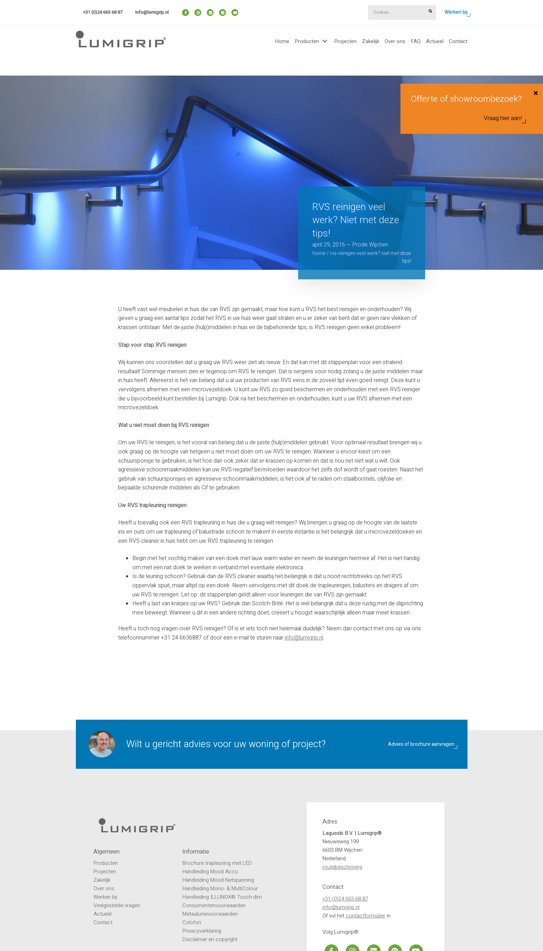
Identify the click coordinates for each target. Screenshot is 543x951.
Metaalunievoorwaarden (210, 914)
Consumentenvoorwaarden (214, 905)
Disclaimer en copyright (209, 939)
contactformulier (365, 916)
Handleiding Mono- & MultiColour (220, 888)
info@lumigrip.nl (152, 12)
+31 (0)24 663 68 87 (102, 12)
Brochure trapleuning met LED (217, 863)
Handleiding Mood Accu (210, 871)
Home (282, 41)
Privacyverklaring (201, 931)
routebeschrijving (342, 867)
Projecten (345, 41)
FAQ (416, 41)
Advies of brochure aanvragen (421, 744)
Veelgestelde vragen (116, 905)
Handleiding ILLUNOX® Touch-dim (222, 897)
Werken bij (456, 12)
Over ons (395, 41)
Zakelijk (370, 41)
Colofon (191, 922)
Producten (307, 41)
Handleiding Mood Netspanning (218, 880)
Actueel (435, 41)
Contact (458, 41)
